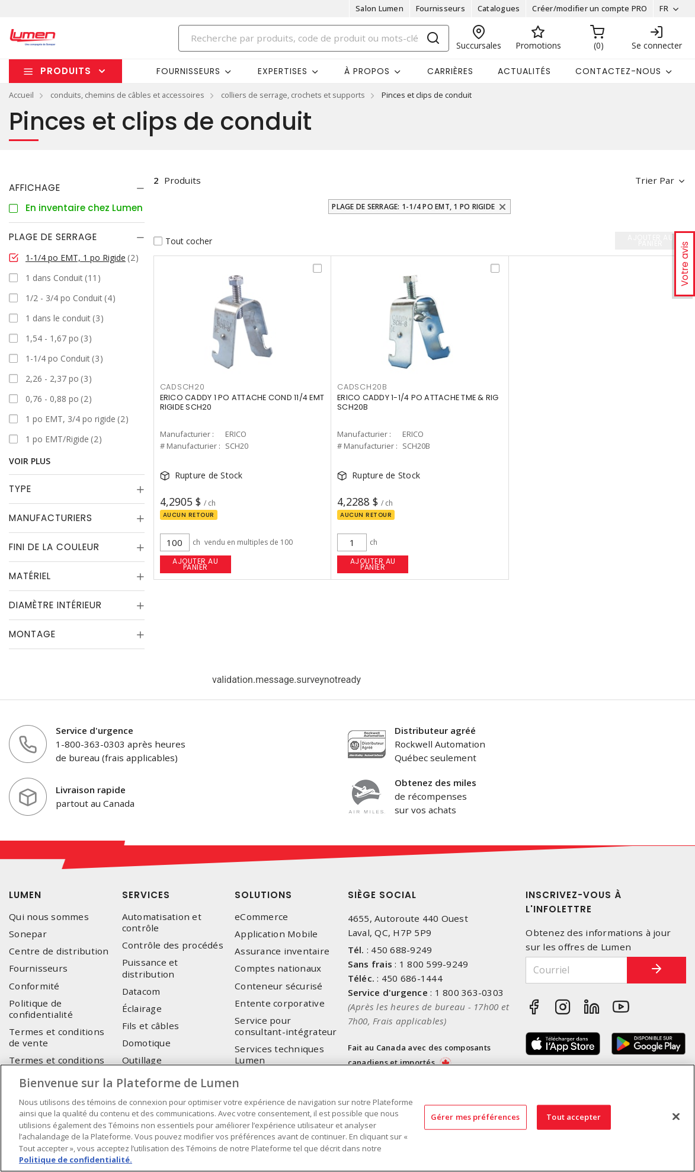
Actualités (524, 71)
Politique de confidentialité (41, 1009)
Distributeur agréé (435, 730)
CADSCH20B (362, 387)
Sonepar (28, 934)
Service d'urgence (94, 730)
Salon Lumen (379, 8)
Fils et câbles (151, 1026)
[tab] (77, 188)
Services (146, 895)
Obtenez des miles (435, 782)
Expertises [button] (283, 71)
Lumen (25, 895)
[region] (347, 1118)
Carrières (450, 71)
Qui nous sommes (49, 916)
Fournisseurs (440, 8)
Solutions (263, 895)
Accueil (21, 95)
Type (20, 489)
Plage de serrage (53, 237)
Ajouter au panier (195, 564)
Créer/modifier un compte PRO (589, 8)
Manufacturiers (50, 518)
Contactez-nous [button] (618, 71)
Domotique (146, 1043)
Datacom (141, 991)
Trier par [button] (654, 180)
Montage (32, 634)
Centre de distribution (59, 951)
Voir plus (29, 461)
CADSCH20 (182, 387)
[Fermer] (676, 1116)
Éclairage (142, 1008)
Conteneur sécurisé (279, 986)
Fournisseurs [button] (188, 71)
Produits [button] (65, 71)
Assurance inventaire (282, 951)
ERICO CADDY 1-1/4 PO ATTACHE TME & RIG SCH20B (418, 402)
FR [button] (663, 8)
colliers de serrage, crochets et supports (293, 95)
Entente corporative (280, 1003)
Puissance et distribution (150, 968)
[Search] (313, 38)
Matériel (30, 576)
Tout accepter (573, 1117)
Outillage (142, 1060)
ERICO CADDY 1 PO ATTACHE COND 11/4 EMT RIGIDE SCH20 (242, 402)
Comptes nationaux (278, 968)
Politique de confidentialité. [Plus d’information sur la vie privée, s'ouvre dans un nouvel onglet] (75, 1159)
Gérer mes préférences (475, 1117)
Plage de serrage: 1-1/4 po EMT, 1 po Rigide (413, 207)
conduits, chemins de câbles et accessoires (127, 95)
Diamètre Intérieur (55, 605)
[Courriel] (576, 970)
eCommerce (261, 916)
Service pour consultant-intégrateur (286, 1026)
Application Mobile (276, 934)
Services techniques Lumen (279, 1054)
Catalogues (499, 8)
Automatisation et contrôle (161, 922)
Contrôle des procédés (172, 945)
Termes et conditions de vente (56, 1037)
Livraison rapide (91, 790)
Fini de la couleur (54, 547)
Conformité (34, 986)
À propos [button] (367, 71)
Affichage (34, 187)
